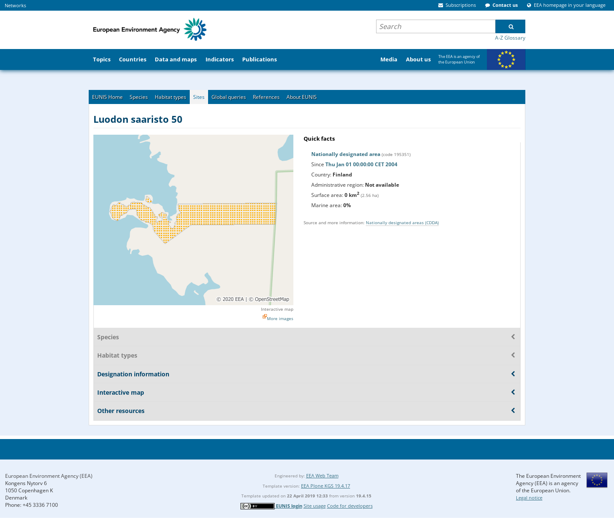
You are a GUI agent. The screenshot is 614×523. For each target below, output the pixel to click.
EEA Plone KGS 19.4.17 (325, 486)
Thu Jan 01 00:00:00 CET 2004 (361, 164)
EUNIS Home (107, 97)
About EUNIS (302, 97)
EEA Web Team (322, 475)
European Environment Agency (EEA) (49, 476)
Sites (199, 97)
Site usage (315, 506)
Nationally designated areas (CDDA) (402, 222)
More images (280, 318)
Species (139, 97)
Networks (15, 5)
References (266, 97)
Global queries (228, 97)
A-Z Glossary (510, 37)
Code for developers (350, 506)
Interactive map (277, 309)
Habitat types (170, 97)
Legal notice (529, 497)
